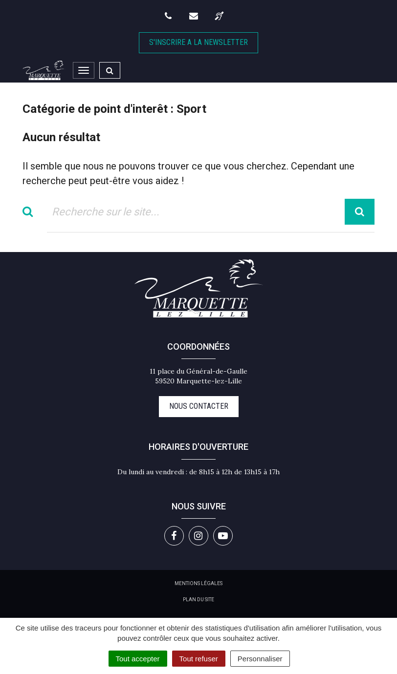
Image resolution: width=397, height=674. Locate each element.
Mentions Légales (198, 583)
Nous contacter (198, 406)
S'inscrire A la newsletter (198, 42)
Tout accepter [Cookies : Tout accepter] (138, 658)
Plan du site (198, 599)
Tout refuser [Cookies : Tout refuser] (198, 658)
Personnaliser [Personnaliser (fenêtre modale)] (260, 658)
